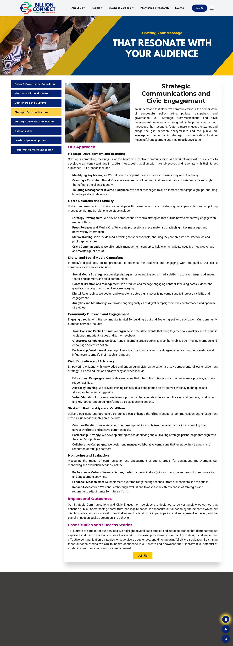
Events (179, 7)
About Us (78, 7)
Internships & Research (154, 7)
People (96, 7)
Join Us (143, 555)
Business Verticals (121, 7)
